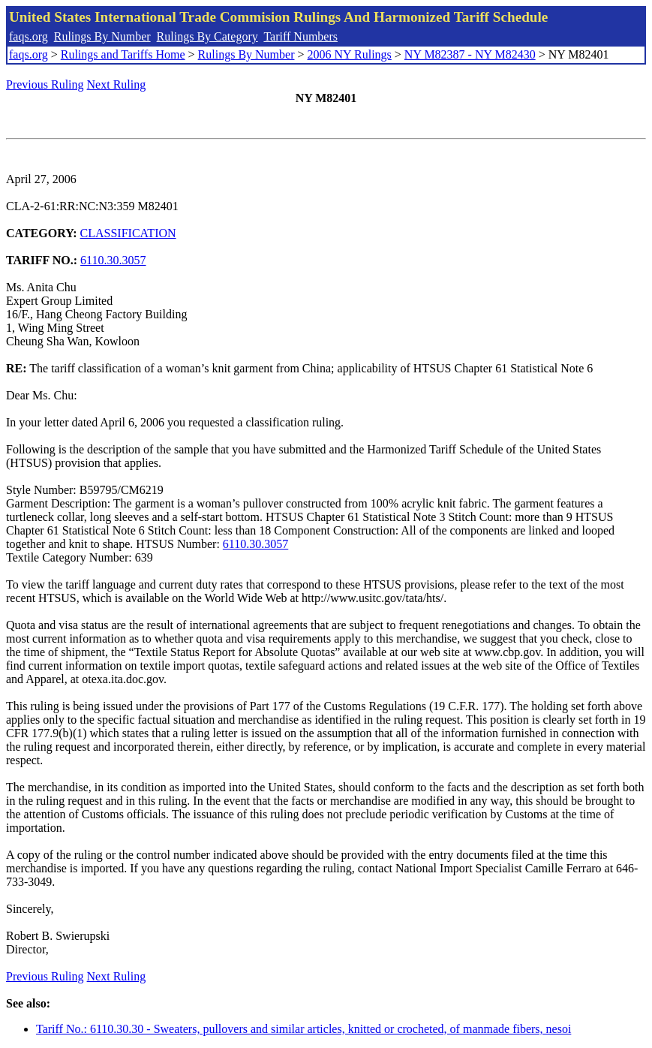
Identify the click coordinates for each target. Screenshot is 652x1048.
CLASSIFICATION (128, 233)
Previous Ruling (45, 84)
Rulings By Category (207, 36)
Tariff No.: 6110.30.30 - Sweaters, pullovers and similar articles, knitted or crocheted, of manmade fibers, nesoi (303, 1028)
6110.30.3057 (113, 260)
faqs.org (28, 36)
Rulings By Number (102, 36)
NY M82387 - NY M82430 (470, 54)
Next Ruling (116, 84)
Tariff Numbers (300, 36)
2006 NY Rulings (350, 54)
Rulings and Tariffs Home (123, 54)
